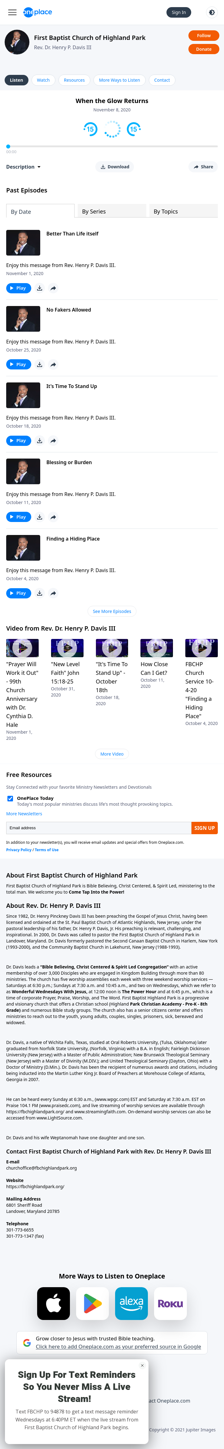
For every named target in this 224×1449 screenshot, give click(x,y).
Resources (74, 80)
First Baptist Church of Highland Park (90, 37)
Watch (43, 80)
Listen (16, 80)
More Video (111, 754)
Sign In (179, 12)
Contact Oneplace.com (164, 1400)
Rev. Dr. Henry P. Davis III (63, 47)
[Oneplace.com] (37, 12)
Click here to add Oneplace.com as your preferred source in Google (118, 1346)
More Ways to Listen (119, 80)
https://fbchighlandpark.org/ (35, 1186)
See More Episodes (112, 611)
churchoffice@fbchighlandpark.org (41, 1168)
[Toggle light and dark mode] (212, 12)
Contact (162, 80)
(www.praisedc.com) (59, 1105)
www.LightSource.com (59, 1118)
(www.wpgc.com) (112, 1099)
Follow (204, 35)
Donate (204, 49)
